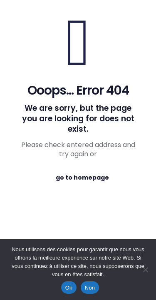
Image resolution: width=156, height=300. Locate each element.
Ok (68, 288)
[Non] (145, 269)
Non (90, 288)
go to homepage (82, 177)
